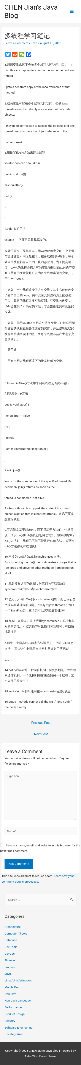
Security (10, 1020)
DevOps (10, 953)
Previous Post (41, 723)
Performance (13, 1007)
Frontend (10, 967)
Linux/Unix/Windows (18, 980)
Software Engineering (19, 1027)
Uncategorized (14, 1034)
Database (11, 940)
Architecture (13, 926)
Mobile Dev (12, 987)
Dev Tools (11, 947)
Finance (10, 960)
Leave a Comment (16, 43)
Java (34, 43)
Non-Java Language (18, 1000)
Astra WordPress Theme (40, 1056)
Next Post (41, 734)
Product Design (15, 1014)
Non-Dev (10, 994)
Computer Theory (16, 933)
